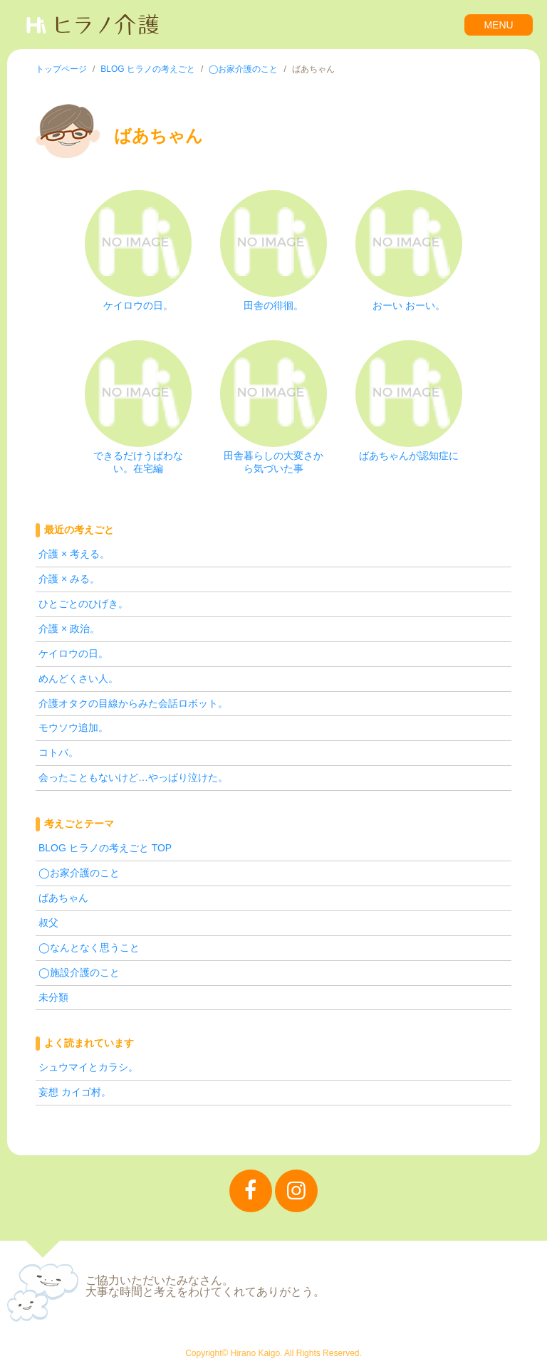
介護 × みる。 (69, 578)
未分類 (53, 997)
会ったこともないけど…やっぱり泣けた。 (133, 777)
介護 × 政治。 (69, 628)
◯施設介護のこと (79, 972)
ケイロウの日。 (73, 653)
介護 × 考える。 (74, 553)
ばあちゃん (63, 897)
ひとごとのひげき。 (83, 603)
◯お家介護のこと (79, 872)
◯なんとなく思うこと (89, 947)
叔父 (48, 922)
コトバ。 (58, 752)
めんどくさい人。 (78, 678)
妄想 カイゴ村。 (74, 1092)
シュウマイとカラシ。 (88, 1067)
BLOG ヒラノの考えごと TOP (105, 847)
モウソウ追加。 (73, 727)
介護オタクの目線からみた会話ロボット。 (133, 703)
